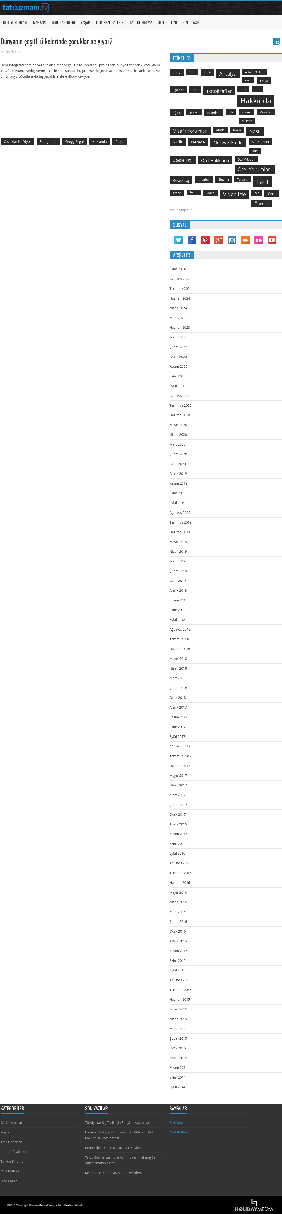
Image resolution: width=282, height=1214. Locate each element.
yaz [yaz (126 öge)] (256, 193)
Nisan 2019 (178, 551)
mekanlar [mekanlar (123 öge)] (266, 112)
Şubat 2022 (178, 347)
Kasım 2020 (179, 366)
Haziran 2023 (180, 327)
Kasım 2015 (179, 950)
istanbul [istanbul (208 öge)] (213, 112)
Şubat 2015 (178, 1038)
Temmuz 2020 (181, 405)
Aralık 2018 (178, 590)
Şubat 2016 (178, 921)
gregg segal (74, 141)
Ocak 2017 (178, 814)
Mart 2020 (178, 444)
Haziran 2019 (180, 532)
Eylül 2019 (177, 502)
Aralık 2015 (178, 941)
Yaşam (85, 22)
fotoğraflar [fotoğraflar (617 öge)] (219, 91)
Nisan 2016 (178, 902)
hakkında (99, 141)
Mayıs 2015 (178, 1009)
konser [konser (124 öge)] (246, 112)
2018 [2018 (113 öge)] (192, 72)
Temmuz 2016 (181, 873)
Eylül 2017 (177, 736)
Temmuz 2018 (181, 639)
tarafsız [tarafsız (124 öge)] (242, 179)
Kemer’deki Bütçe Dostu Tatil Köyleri (113, 1147)
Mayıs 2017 (178, 775)
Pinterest (205, 240)
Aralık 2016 (178, 824)
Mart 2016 (178, 911)
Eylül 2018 (177, 619)
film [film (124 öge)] (195, 89)
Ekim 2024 (178, 269)
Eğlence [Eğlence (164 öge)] (178, 90)
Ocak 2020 (178, 464)
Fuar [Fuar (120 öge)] (243, 89)
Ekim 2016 (178, 843)
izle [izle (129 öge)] (231, 112)
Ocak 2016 (178, 931)
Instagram (232, 240)
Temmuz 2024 (181, 288)
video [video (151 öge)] (211, 193)
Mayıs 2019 (178, 541)
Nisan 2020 (178, 434)
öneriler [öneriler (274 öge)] (261, 203)
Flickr (258, 240)
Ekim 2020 (178, 376)
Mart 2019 (178, 561)
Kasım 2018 (179, 600)
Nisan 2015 (178, 1019)
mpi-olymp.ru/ (181, 210)
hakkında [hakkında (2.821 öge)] (256, 100)
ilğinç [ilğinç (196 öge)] (177, 112)
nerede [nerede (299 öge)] (198, 142)
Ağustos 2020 (180, 395)
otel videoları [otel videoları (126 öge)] (247, 159)
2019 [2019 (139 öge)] (207, 72)
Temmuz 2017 (181, 756)
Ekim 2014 (178, 1077)
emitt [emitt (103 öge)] (248, 80)
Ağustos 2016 (180, 863)
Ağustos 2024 (180, 278)
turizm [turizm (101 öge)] (194, 192)
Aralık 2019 (178, 473)
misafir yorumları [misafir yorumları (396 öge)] (190, 131)
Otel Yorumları (15, 22)
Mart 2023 (178, 337)
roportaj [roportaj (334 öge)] (181, 180)
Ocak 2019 (178, 580)
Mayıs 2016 (178, 892)
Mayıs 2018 (178, 658)
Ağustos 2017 (180, 746)
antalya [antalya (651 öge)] (228, 73)
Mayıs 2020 (178, 425)
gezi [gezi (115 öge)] (257, 89)
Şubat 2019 (178, 571)
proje (119, 141)
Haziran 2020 (180, 415)
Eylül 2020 (177, 386)
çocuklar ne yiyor (17, 141)
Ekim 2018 (178, 610)
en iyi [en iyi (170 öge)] (264, 81)
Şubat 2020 (178, 454)
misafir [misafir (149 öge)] (247, 121)
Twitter (178, 240)
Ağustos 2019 (180, 512)
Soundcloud (245, 240)
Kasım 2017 (179, 717)
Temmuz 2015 (181, 989)
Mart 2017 (178, 795)
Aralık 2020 (178, 356)
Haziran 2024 (180, 298)
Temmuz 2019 (181, 522)
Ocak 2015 (178, 1048)
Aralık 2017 (178, 707)
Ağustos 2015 (180, 980)
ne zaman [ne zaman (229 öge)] (260, 141)
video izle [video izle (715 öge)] (234, 194)
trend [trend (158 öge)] (177, 193)
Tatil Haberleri (63, 22)
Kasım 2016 (179, 834)
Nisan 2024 (178, 308)
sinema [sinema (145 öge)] (223, 179)
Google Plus (218, 240)
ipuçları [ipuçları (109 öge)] (193, 112)
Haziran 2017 (180, 765)
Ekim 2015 (178, 960)
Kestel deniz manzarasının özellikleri (113, 1173)
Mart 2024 (178, 317)
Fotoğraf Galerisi (110, 22)
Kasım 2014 (179, 1067)
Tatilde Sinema (141, 22)
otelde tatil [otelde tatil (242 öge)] (183, 160)
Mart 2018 (178, 678)
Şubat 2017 (178, 804)
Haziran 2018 (180, 649)
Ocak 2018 (178, 697)
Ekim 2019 (178, 493)
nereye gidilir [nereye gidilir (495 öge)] (228, 142)
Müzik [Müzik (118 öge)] (237, 129)
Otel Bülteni (167, 22)
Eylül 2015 (177, 970)
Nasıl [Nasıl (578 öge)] (255, 131)
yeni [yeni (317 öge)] (271, 193)
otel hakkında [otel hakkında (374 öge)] (215, 160)
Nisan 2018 (178, 668)
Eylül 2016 (177, 853)
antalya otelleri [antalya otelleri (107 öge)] (254, 72)
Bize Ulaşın (191, 22)
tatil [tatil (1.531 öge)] (262, 181)
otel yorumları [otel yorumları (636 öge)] (255, 169)
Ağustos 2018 (180, 629)
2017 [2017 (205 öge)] (177, 72)
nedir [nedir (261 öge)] (178, 141)
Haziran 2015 (180, 999)
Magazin (39, 22)
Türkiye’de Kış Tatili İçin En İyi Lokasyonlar (117, 1122)
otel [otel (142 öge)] (255, 151)
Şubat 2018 (178, 688)
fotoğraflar (48, 141)
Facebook (192, 240)
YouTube (272, 240)
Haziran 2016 (180, 882)
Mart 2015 (178, 1028)
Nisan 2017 (178, 785)
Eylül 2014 (177, 1087)
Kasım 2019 (179, 483)
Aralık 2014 (178, 1058)
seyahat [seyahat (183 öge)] (204, 179)
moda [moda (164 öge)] (220, 130)
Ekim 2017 (178, 726)
